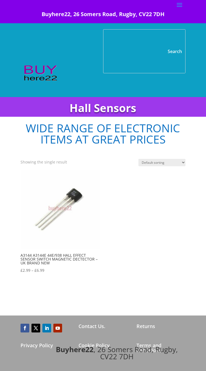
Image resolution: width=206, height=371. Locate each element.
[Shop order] (161, 162)
